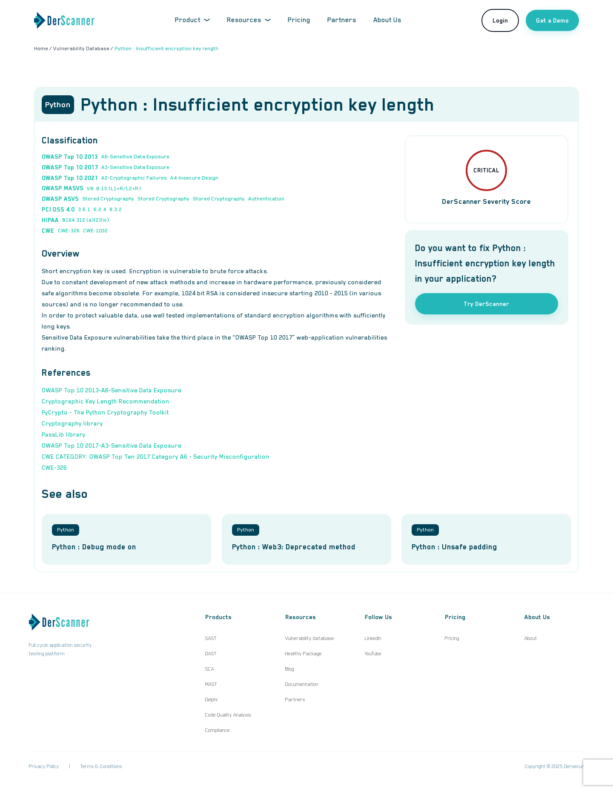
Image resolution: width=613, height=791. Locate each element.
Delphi (211, 699)
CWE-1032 (95, 231)
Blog (289, 669)
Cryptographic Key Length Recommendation (105, 401)
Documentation (301, 684)
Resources (249, 20)
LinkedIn (373, 638)
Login (500, 20)
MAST (211, 684)
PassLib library (64, 434)
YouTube (373, 654)
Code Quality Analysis (228, 715)
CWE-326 (69, 231)
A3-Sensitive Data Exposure (135, 167)
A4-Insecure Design (194, 178)
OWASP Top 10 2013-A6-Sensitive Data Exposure (111, 390)
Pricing (299, 20)
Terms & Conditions (101, 766)
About (530, 638)
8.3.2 (115, 209)
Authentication (266, 199)
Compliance (217, 730)
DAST (211, 654)
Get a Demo (552, 20)
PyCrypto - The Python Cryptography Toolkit (105, 412)
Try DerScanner (486, 303)
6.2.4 (100, 209)
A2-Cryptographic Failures (134, 178)
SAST (211, 638)
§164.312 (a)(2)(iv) (85, 220)
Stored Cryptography (108, 199)
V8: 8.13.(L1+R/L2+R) (114, 188)
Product (192, 20)
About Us (387, 20)
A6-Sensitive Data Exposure (135, 157)
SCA (209, 669)
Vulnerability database (309, 638)
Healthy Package (303, 654)
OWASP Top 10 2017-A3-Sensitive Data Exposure (111, 445)
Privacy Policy (44, 766)
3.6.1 (84, 209)
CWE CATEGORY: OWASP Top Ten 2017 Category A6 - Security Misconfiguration (155, 456)
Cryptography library (72, 423)
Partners (341, 20)
